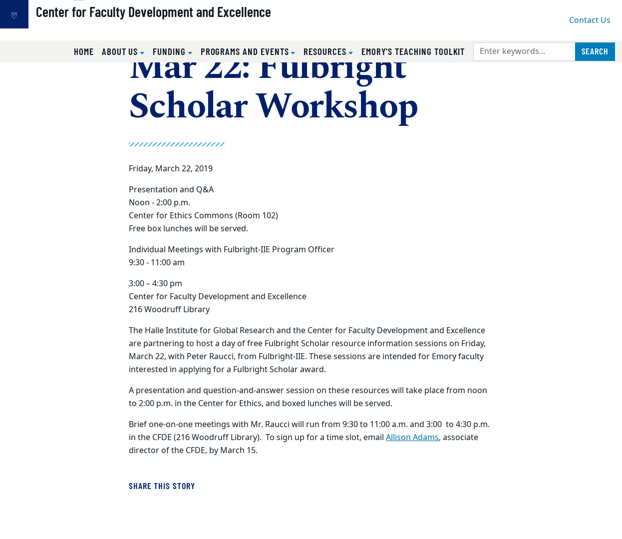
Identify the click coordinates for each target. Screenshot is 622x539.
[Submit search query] (595, 51)
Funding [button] (170, 51)
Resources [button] (326, 51)
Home (84, 51)
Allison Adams (412, 438)
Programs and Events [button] (246, 51)
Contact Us (590, 20)
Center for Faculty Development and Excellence (187, 25)
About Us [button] (121, 51)
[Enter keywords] (524, 51)
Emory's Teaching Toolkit (413, 51)
